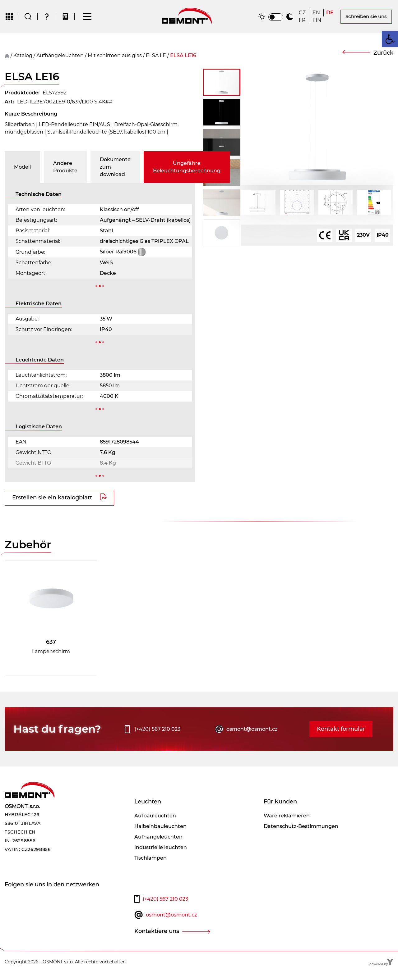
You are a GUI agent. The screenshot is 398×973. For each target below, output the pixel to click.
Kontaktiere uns (156, 931)
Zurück (383, 53)
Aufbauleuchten (155, 816)
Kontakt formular (341, 729)
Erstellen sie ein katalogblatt (52, 497)
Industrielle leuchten (160, 848)
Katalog (22, 56)
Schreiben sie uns (366, 17)
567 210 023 (157, 729)
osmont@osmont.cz (251, 729)
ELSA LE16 (183, 56)
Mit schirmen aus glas (115, 56)
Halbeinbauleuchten (160, 827)
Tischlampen (150, 858)
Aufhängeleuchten (60, 56)
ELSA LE (156, 56)
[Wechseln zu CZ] (303, 13)
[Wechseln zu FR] (303, 20)
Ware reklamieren (287, 816)
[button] (390, 39)
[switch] (275, 17)
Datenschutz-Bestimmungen (301, 827)
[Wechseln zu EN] (316, 13)
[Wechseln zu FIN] (316, 20)
